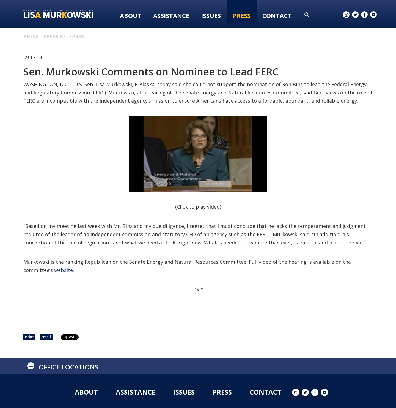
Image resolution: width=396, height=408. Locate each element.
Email (46, 336)
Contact (277, 15)
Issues (211, 15)
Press (242, 15)
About (130, 15)
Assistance (171, 15)
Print (29, 336)
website (63, 270)
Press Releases (63, 36)
